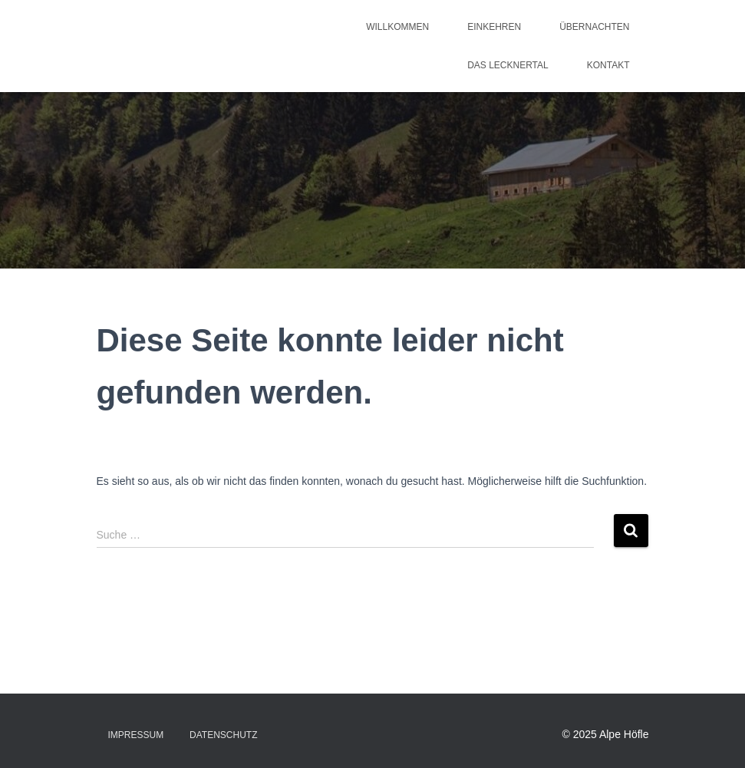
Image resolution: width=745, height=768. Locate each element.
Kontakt (608, 65)
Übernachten (594, 26)
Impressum (136, 735)
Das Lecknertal (508, 65)
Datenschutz (223, 735)
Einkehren (494, 26)
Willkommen (397, 26)
